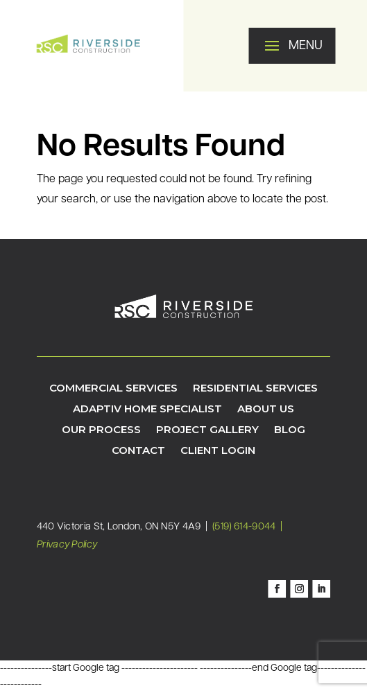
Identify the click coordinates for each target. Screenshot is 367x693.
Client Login (217, 451)
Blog (289, 430)
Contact (138, 451)
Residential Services (255, 388)
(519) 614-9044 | (248, 527)
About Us (265, 409)
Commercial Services (113, 388)
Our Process (101, 430)
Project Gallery (207, 430)
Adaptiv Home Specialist (147, 409)
